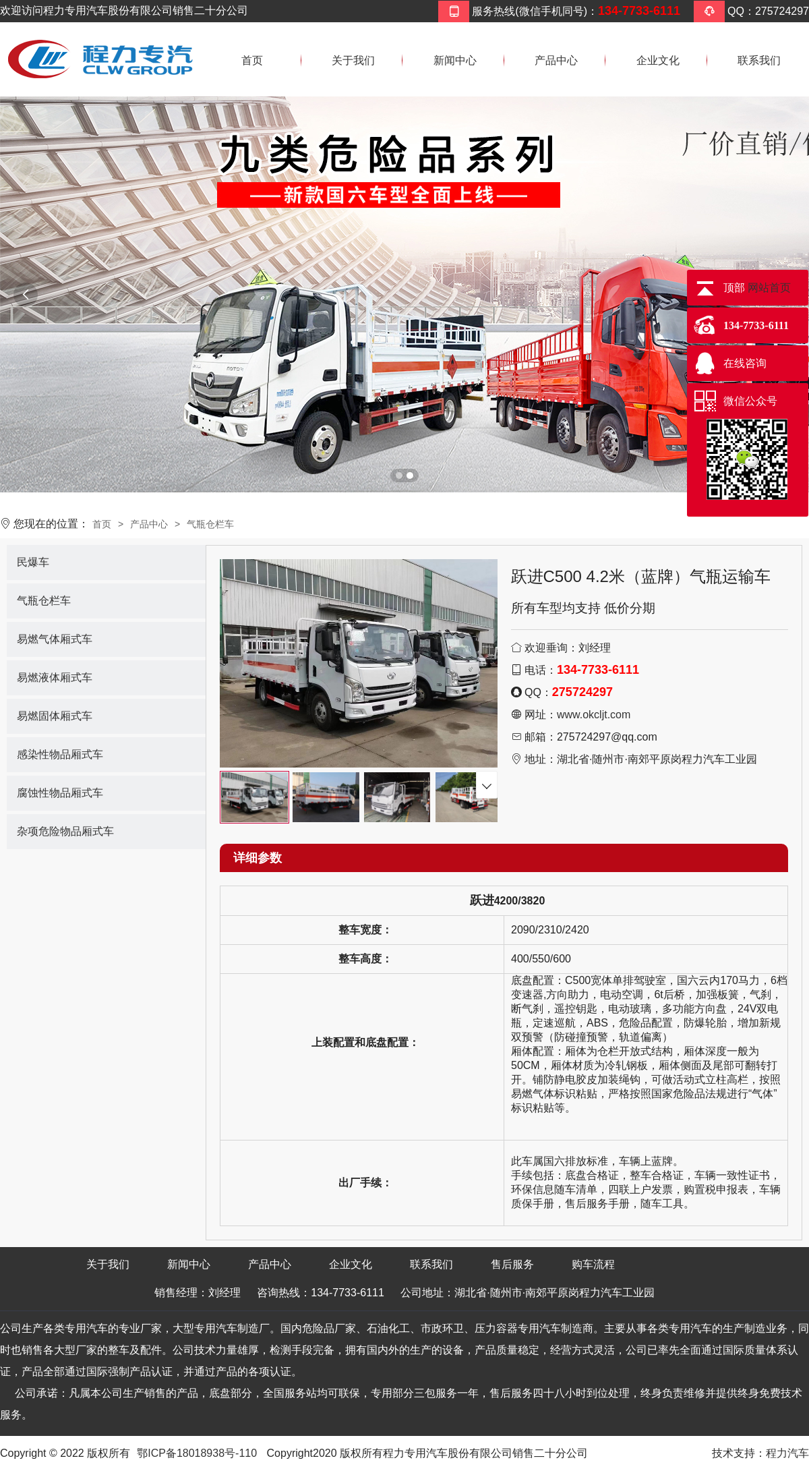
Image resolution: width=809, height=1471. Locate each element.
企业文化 (658, 60)
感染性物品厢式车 (60, 754)
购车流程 (593, 1264)
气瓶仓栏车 (210, 524)
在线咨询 (745, 363)
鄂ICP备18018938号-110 (197, 1453)
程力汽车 (787, 1453)
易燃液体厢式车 (54, 677)
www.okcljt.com (593, 714)
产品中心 (556, 60)
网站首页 (769, 287)
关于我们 (353, 60)
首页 (252, 60)
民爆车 (33, 562)
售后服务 (512, 1264)
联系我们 (759, 60)
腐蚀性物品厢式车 (60, 793)
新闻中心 (455, 60)
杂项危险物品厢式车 (65, 831)
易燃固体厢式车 (54, 716)
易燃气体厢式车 (54, 639)
